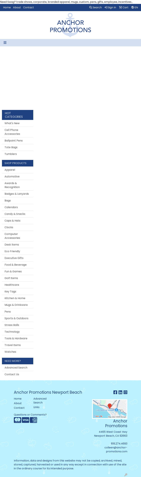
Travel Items (13, 345)
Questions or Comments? (30, 415)
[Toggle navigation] (5, 42)
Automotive (12, 176)
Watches (10, 352)
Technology (12, 332)
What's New (12, 123)
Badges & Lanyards (17, 194)
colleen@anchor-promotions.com (115, 449)
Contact (28, 7)
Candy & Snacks (15, 214)
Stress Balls (12, 325)
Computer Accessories (12, 236)
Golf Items (11, 278)
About (17, 7)
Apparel (10, 170)
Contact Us (12, 374)
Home (7, 7)
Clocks (9, 227)
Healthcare (12, 285)
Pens (8, 311)
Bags (8, 200)
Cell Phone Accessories (12, 132)
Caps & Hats (12, 220)
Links (36, 407)
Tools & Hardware (16, 338)
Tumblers (11, 154)
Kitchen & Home (15, 298)
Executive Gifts (14, 258)
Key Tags (10, 291)
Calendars (11, 207)
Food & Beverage (16, 265)
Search (95, 7)
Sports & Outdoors (16, 318)
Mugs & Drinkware (16, 305)
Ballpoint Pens (14, 140)
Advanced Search (16, 368)
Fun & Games (13, 271)
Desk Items (12, 245)
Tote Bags (11, 147)
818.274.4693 (119, 443)
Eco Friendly (12, 251)
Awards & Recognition (12, 185)
